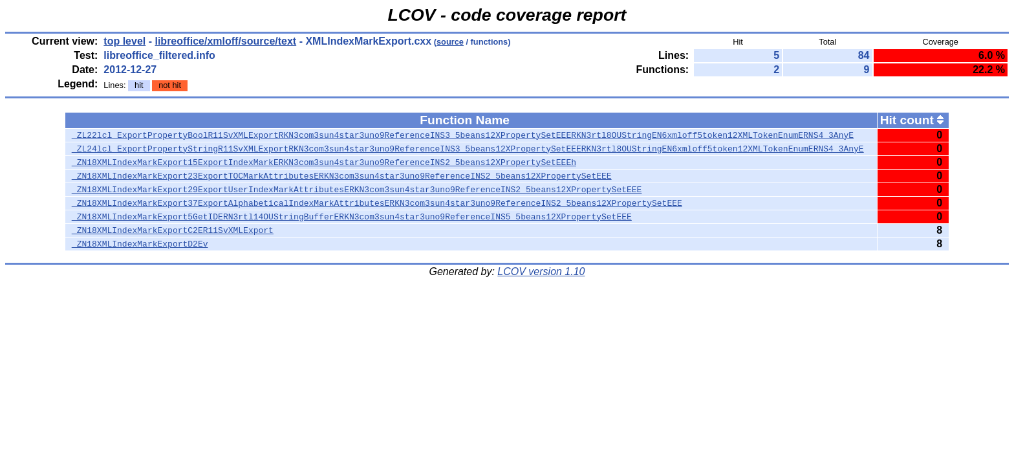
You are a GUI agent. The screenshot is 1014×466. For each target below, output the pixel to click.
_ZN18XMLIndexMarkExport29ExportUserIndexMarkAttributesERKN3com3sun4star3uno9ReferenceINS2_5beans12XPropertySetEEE (357, 189)
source (450, 42)
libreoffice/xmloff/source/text (225, 41)
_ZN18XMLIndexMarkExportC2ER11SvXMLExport (173, 230)
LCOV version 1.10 (541, 271)
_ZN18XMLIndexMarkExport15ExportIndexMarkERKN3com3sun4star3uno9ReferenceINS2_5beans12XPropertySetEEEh (324, 162)
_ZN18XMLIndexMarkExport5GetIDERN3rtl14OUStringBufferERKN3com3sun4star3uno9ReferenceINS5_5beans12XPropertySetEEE (352, 217)
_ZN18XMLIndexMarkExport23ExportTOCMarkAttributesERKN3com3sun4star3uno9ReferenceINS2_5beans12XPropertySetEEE (342, 176)
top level (124, 41)
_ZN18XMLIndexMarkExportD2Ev (140, 244)
